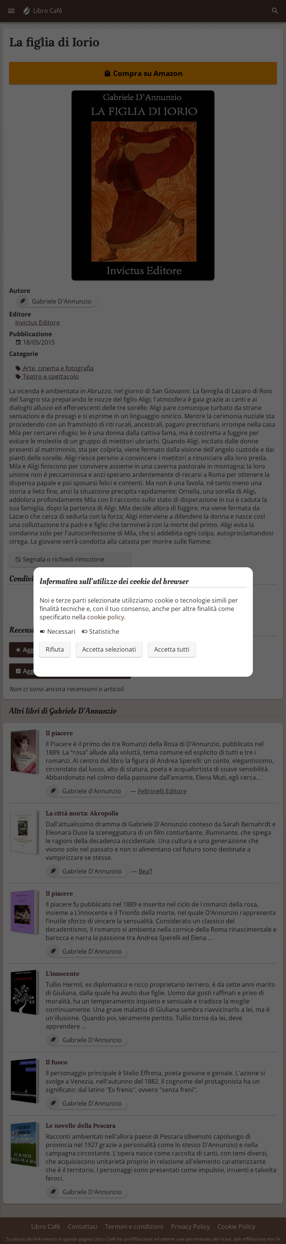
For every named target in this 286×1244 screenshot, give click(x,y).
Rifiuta (55, 649)
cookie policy (105, 617)
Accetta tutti (171, 649)
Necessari (57, 631)
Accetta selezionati (109, 649)
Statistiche (100, 631)
